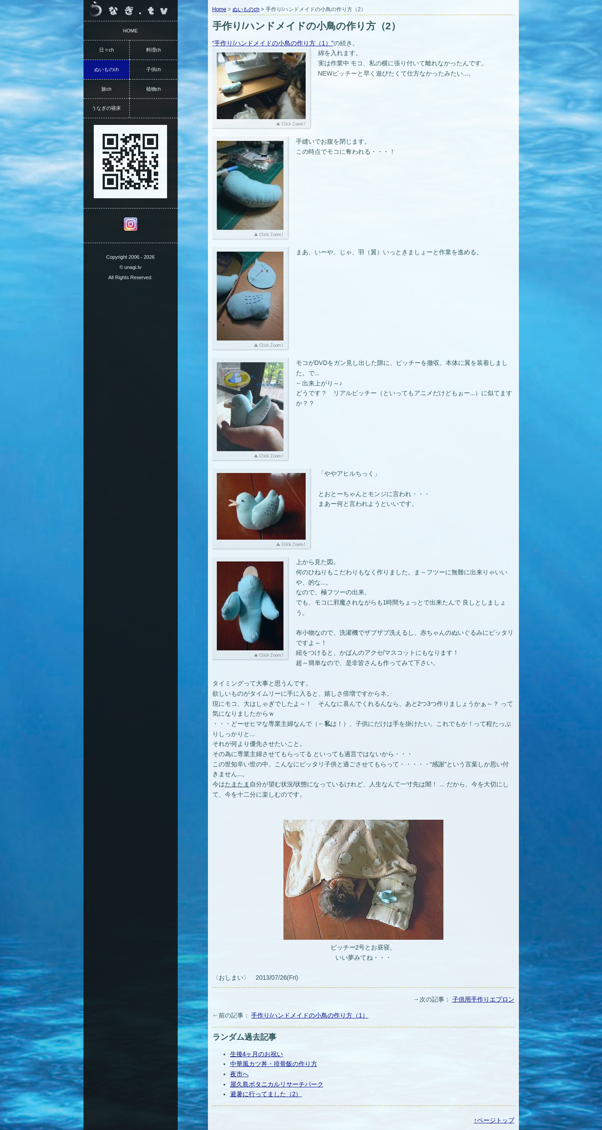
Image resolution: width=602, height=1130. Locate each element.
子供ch (153, 69)
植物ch (153, 89)
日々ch (106, 49)
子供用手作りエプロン (483, 999)
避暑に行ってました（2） (266, 1094)
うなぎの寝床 (106, 108)
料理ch (153, 49)
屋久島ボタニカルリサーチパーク (276, 1084)
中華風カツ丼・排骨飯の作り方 (273, 1063)
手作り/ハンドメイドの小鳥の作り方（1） (309, 1015)
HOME (130, 30)
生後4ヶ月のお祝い (256, 1054)
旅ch (106, 89)
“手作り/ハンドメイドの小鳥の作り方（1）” (273, 43)
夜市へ (239, 1074)
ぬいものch (245, 9)
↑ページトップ (494, 1120)
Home (219, 9)
